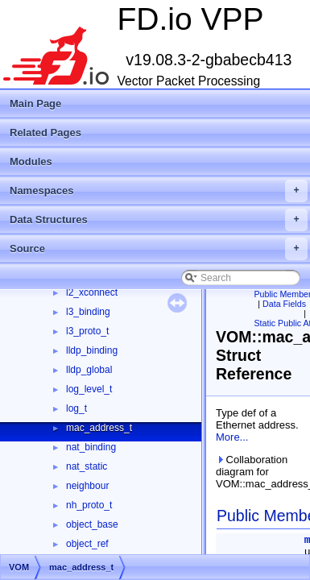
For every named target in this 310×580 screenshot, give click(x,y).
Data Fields (284, 304)
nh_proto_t (89, 505)
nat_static (86, 466)
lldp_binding (92, 350)
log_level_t (89, 389)
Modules (31, 161)
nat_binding (91, 447)
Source (159, 249)
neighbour (87, 485)
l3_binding (88, 311)
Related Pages (45, 132)
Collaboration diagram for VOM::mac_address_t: (260, 472)
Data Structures (159, 220)
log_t (76, 408)
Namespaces (159, 191)
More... (232, 437)
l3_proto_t (87, 331)
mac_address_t (99, 427)
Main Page (35, 103)
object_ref (87, 543)
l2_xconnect (92, 292)
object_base (92, 524)
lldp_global (89, 369)
